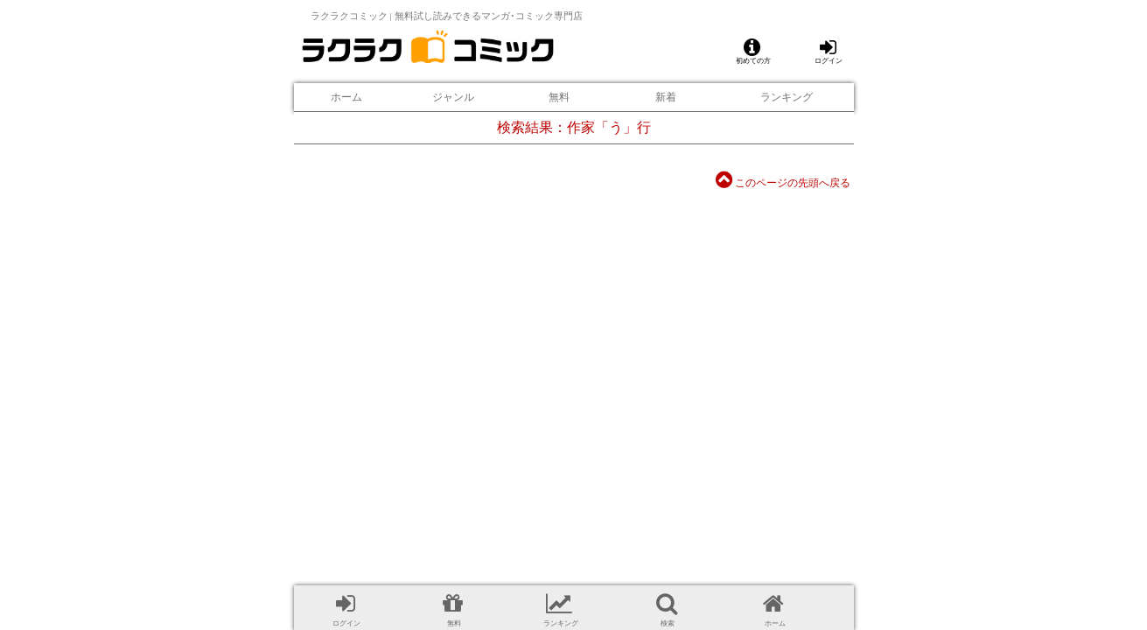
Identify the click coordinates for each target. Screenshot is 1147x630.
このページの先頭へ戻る (783, 183)
